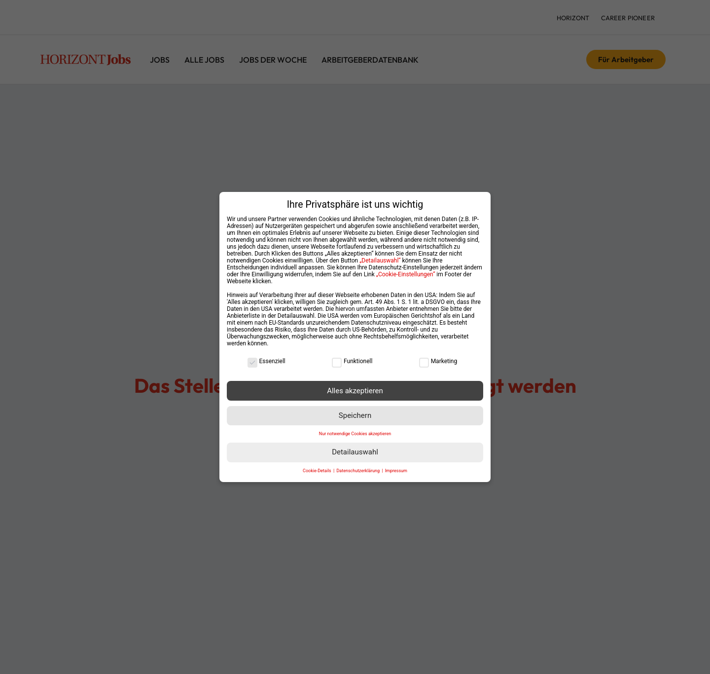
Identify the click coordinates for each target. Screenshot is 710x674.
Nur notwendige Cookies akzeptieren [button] (355, 427)
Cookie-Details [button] (317, 464)
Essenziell (266, 355)
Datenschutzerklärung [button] (358, 464)
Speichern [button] (355, 409)
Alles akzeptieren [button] (355, 384)
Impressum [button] (396, 464)
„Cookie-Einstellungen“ (405, 268)
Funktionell (352, 355)
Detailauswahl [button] (355, 446)
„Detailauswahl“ (379, 254)
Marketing (438, 355)
